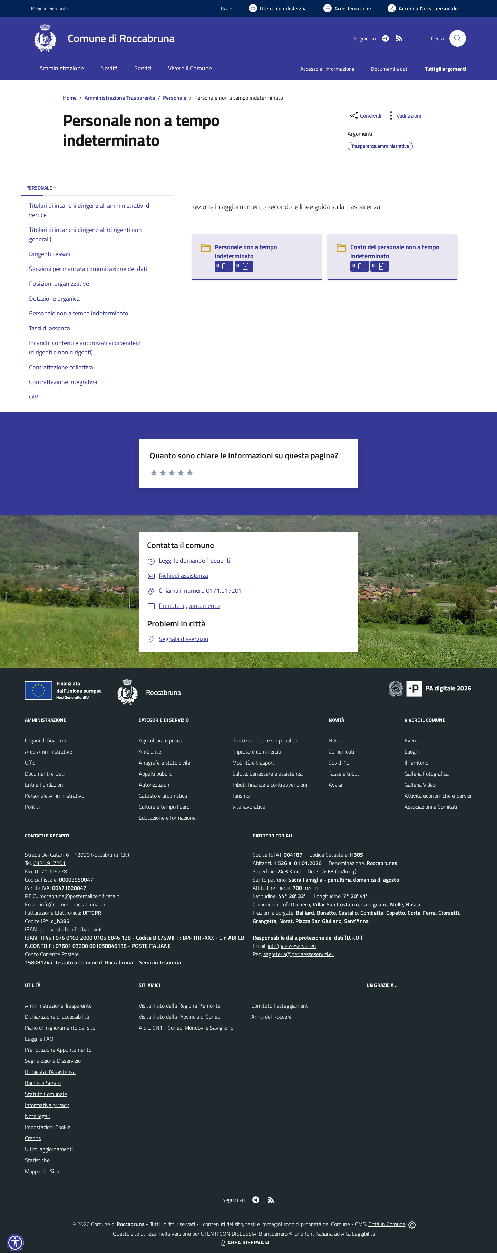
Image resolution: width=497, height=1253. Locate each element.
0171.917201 (49, 863)
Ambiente (150, 751)
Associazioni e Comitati (431, 807)
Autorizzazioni (154, 784)
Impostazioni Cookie (47, 1127)
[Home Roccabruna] (103, 38)
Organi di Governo (45, 740)
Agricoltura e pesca (160, 740)
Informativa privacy (47, 1105)
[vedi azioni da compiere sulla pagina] (403, 115)
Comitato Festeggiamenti (280, 1005)
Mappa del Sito (42, 1171)
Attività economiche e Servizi (438, 795)
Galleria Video (420, 784)
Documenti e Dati (45, 773)
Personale (174, 98)
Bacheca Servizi (43, 1083)
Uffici (30, 762)
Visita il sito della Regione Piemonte (180, 1005)
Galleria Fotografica (427, 773)
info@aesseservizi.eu (292, 946)
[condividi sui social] (365, 115)
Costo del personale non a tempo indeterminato (394, 251)
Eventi (412, 740)
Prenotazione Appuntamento (58, 1050)
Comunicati (341, 751)
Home (70, 98)
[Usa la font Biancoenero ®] (278, 8)
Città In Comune (387, 1224)
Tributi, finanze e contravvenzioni (269, 784)
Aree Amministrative (48, 751)
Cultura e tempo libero (164, 807)
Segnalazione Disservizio (53, 1061)
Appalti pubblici (156, 773)
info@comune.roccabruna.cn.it (74, 904)
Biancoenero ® (275, 1234)
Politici (32, 807)
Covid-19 (339, 762)
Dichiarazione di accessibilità (57, 1016)
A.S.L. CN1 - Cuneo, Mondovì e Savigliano (186, 1027)
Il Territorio (416, 762)
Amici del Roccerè (271, 1016)
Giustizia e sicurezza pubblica (265, 740)
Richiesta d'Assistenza (50, 1072)
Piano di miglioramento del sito (60, 1027)
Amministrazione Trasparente (120, 98)
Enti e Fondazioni (44, 784)
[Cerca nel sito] (457, 38)
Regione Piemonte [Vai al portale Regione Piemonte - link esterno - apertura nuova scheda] (49, 8)
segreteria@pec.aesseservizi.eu (298, 954)
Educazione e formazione (167, 818)
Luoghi (412, 751)
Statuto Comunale (46, 1094)
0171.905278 (51, 871)
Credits (33, 1138)
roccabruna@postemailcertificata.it (79, 896)
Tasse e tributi (344, 773)
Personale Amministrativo (54, 795)
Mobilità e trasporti (253, 762)
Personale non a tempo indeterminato (246, 251)
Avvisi (335, 784)
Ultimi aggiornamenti (49, 1149)
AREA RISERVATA (244, 1242)
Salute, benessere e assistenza (267, 773)
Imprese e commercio (256, 751)
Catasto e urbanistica (163, 795)
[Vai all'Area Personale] (422, 8)
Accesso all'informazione (327, 69)
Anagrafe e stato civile (164, 762)
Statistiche (37, 1160)
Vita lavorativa (248, 807)
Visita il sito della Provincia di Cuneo (179, 1016)
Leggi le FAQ (39, 1039)
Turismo (241, 795)
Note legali (37, 1116)
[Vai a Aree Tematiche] (347, 8)
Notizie (336, 740)
